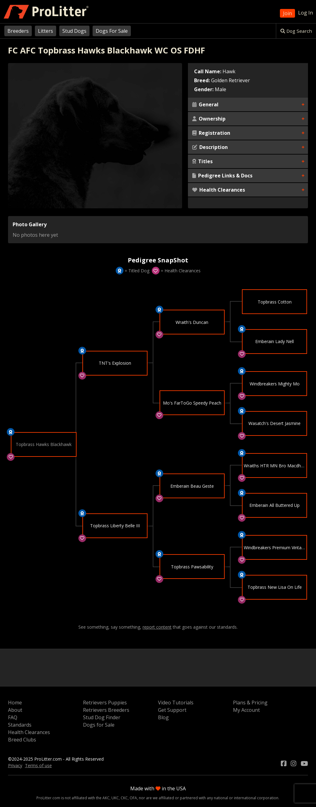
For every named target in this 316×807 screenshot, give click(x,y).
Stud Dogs (74, 31)
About (15, 710)
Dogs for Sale (98, 724)
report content (157, 627)
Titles (202, 161)
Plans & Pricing (250, 702)
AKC (106, 798)
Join (287, 13)
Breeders (18, 31)
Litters (45, 31)
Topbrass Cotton (275, 302)
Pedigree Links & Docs (222, 175)
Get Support (172, 710)
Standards (19, 724)
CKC (124, 798)
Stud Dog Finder (101, 717)
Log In (305, 12)
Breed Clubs (22, 739)
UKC (115, 798)
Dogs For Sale (112, 31)
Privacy (15, 765)
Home (15, 702)
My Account (246, 710)
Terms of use (38, 765)
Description (210, 147)
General (205, 104)
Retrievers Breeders (106, 710)
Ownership (209, 118)
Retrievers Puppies (105, 702)
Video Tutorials (175, 702)
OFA (133, 798)
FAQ (12, 717)
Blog (163, 717)
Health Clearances (218, 189)
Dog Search (296, 31)
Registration (211, 133)
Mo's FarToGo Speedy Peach (192, 403)
